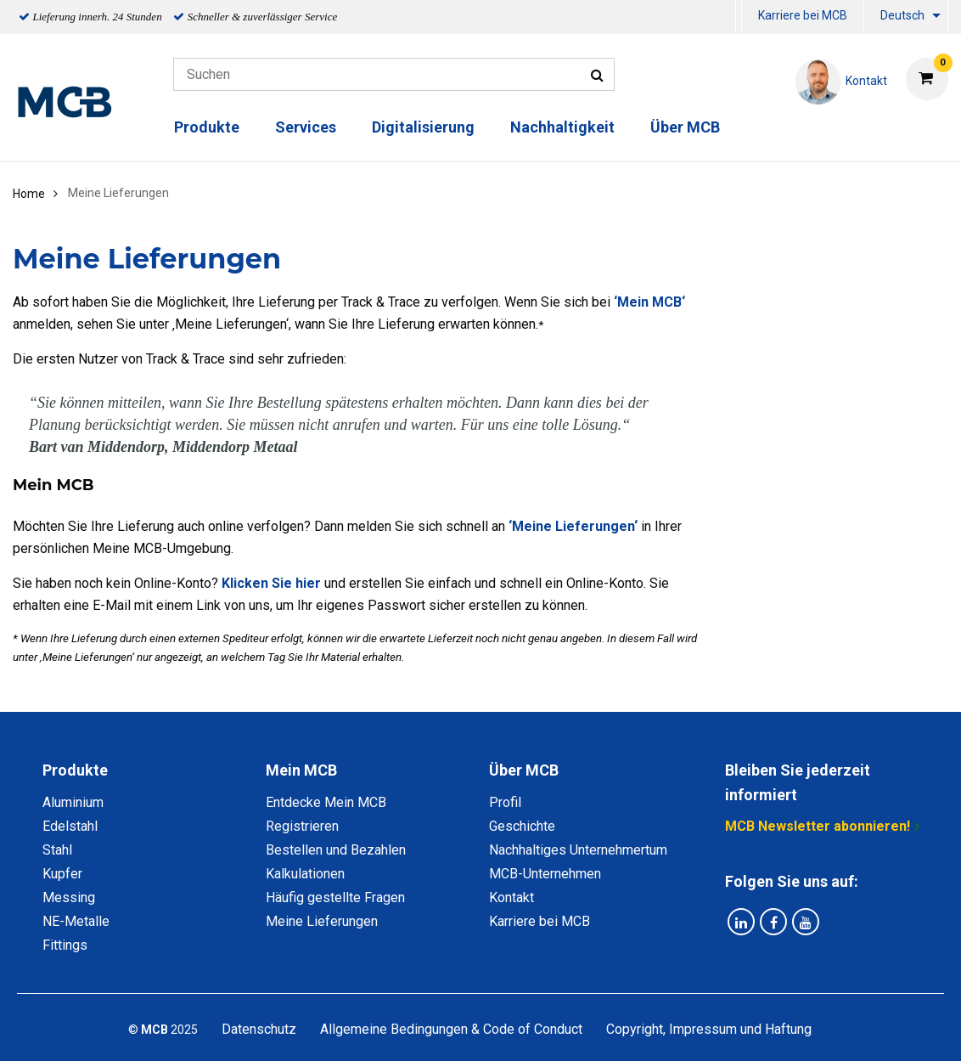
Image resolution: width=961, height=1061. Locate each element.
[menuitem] (738, 17)
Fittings (64, 945)
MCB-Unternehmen (545, 874)
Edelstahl (70, 826)
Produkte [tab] (75, 770)
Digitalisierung (423, 127)
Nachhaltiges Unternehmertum (578, 850)
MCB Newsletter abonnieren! (817, 826)
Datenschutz (259, 1029)
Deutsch (902, 15)
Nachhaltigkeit (562, 127)
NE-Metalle (76, 921)
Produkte (206, 127)
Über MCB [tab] (524, 770)
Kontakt (511, 897)
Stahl (57, 850)
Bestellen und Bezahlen (336, 850)
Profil (505, 802)
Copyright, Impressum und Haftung (709, 1029)
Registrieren (302, 826)
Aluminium (73, 802)
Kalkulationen (305, 874)
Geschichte (522, 826)
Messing (68, 897)
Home (29, 193)
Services (305, 127)
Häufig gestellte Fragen (335, 897)
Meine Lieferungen (322, 921)
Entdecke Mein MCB (326, 802)
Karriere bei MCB (802, 15)
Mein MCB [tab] (301, 770)
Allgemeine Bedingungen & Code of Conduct (451, 1029)
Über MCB (685, 127)
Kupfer (62, 874)
